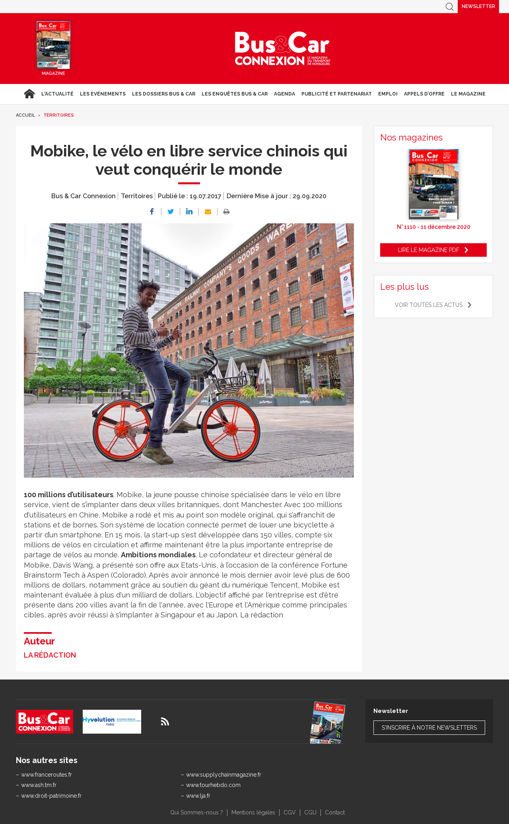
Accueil (29, 94)
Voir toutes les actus (428, 305)
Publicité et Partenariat (336, 94)
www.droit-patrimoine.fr (51, 796)
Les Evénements (103, 94)
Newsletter (478, 6)
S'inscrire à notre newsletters (429, 727)
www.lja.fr (198, 796)
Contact (335, 812)
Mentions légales (253, 812)
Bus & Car (282, 48)
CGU (310, 812)
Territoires (58, 115)
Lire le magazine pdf (428, 250)
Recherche (450, 6)
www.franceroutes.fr (46, 774)
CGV (290, 812)
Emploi (388, 94)
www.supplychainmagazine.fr (223, 774)
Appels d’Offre (424, 94)
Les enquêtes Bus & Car (235, 94)
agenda (284, 94)
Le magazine (468, 94)
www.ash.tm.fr (38, 785)
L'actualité (57, 94)
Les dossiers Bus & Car (163, 94)
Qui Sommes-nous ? (196, 812)
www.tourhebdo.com (213, 785)
